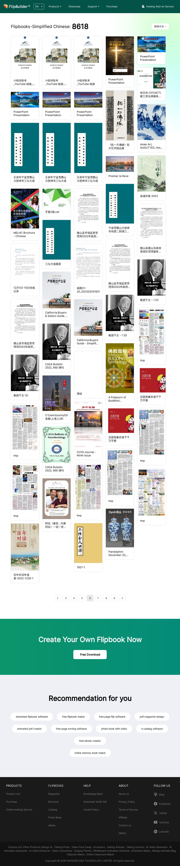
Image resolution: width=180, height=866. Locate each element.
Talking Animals (116, 847)
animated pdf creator (29, 728)
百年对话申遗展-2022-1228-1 (23, 576)
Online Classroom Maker (100, 854)
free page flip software (112, 716)
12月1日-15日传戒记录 (24, 289)
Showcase (74, 6)
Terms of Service (128, 809)
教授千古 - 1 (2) (149, 300)
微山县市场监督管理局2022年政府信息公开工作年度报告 (88, 234)
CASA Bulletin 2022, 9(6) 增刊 (54, 366)
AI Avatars (99, 847)
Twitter (163, 813)
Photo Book (55, 817)
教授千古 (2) (21, 395)
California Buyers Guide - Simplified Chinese (88, 341)
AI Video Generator (157, 847)
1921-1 (81, 567)
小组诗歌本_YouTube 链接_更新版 (25, 82)
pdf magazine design (152, 716)
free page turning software (71, 728)
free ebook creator (90, 740)
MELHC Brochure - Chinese (24, 234)
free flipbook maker (73, 716)
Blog (161, 794)
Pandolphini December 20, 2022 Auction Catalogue (117, 553)
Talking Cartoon (135, 847)
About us (124, 793)
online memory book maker (90, 752)
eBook (52, 825)
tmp (142, 360)
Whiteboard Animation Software (111, 850)
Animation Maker (141, 850)
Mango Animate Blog (164, 850)
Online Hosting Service (19, 809)
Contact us (125, 825)
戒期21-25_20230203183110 (88, 289)
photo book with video (114, 728)
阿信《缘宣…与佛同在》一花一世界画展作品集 (55, 525)
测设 (79, 393)
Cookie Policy (91, 809)
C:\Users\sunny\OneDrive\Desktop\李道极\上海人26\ (56, 416)
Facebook (165, 804)
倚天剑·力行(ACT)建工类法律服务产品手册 (150, 94)
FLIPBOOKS (55, 785)
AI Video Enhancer (40, 850)
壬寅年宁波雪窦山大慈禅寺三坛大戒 (24, 179)
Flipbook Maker (76, 854)
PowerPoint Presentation (116, 81)
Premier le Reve (118, 176)
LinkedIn (164, 831)
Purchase (112, 6)
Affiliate (123, 817)
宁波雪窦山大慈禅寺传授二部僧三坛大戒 (119, 229)
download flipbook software (32, 716)
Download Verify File (95, 801)
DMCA (122, 833)
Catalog (52, 809)
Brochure (53, 801)
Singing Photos (83, 850)
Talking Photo (62, 847)
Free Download (90, 654)
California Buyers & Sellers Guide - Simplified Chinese (56, 314)
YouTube (164, 822)
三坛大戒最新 (53, 264)
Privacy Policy (127, 801)
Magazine (54, 793)
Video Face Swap (82, 847)
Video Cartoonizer (62, 850)
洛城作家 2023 (149, 196)
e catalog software (152, 728)
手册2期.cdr (52, 212)
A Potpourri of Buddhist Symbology (117, 399)
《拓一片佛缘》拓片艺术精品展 (119, 146)
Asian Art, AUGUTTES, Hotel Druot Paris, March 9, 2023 (151, 146)
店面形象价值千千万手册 (119, 439)
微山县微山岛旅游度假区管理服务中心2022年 (150, 249)
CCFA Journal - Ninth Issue (86, 453)
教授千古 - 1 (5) (117, 335)
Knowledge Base (93, 793)
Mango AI (47, 847)
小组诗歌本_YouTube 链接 (86, 82)
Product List (13, 793)
